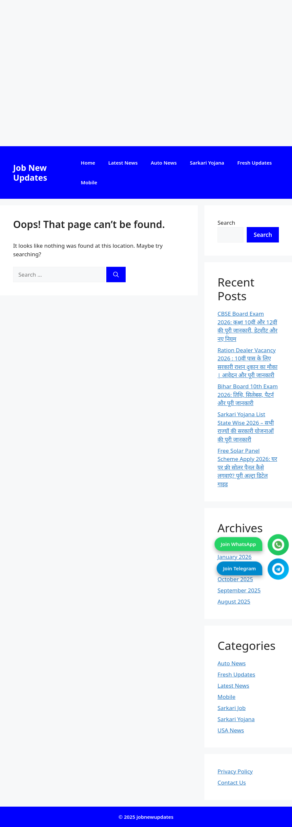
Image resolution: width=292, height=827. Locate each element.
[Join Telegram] (278, 569)
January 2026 (235, 557)
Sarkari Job (232, 708)
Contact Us (232, 782)
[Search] (116, 275)
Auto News (164, 162)
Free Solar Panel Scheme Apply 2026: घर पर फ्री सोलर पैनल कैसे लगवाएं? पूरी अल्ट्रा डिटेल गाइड (247, 467)
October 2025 (235, 579)
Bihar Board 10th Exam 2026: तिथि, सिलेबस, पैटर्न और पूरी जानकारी (248, 394)
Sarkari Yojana (207, 162)
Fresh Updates (254, 162)
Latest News (122, 162)
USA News (231, 730)
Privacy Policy (235, 771)
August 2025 (234, 601)
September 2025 (239, 590)
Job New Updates (30, 172)
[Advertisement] (146, 73)
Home (88, 162)
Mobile (89, 182)
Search (226, 222)
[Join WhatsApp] (278, 545)
